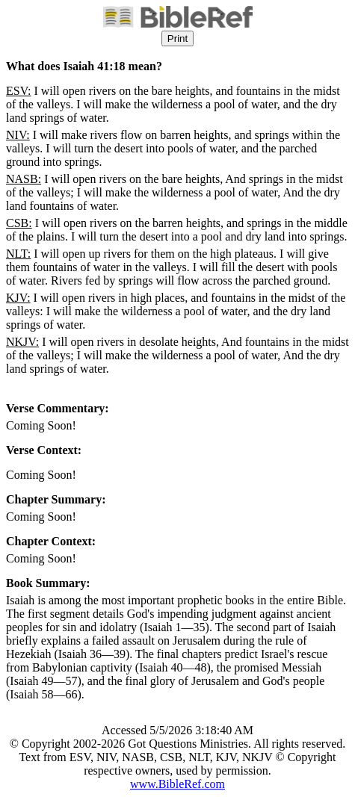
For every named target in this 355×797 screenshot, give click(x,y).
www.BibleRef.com (177, 784)
